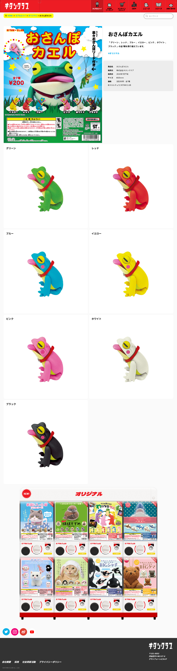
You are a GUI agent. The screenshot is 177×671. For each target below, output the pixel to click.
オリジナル (32, 15)
